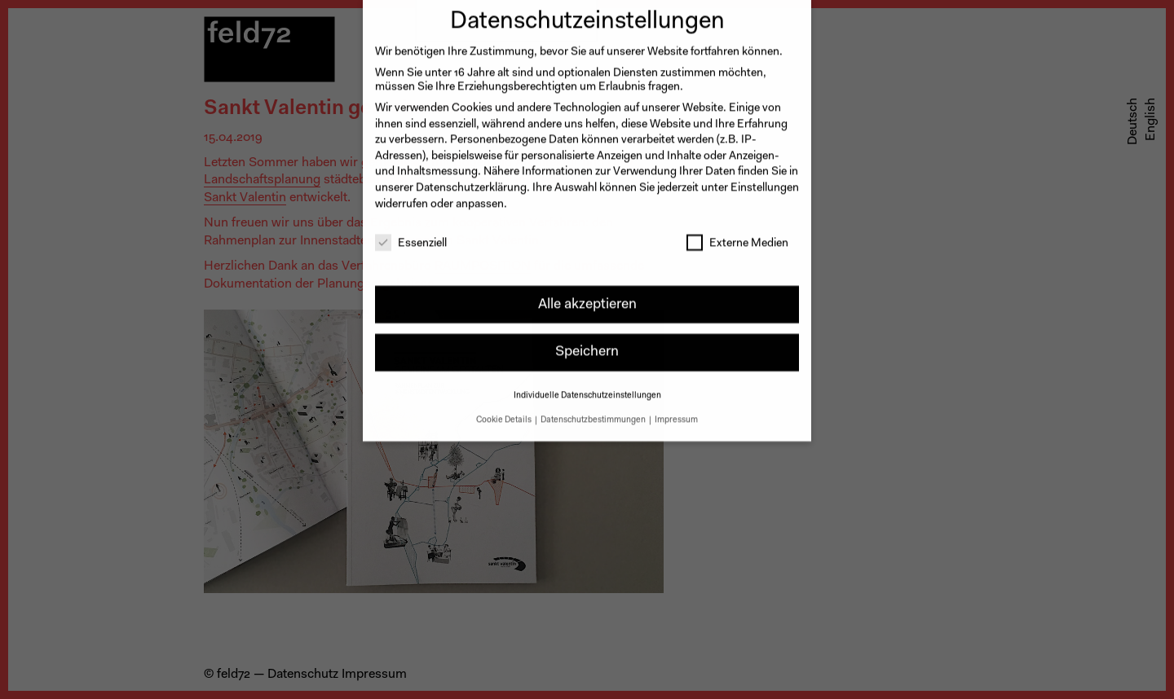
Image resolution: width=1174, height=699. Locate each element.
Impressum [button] (676, 411)
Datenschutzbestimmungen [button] (594, 411)
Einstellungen (764, 179)
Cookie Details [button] (504, 411)
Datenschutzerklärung (471, 179)
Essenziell (411, 236)
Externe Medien (737, 236)
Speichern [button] (587, 343)
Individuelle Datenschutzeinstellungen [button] (587, 386)
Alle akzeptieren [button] (587, 295)
